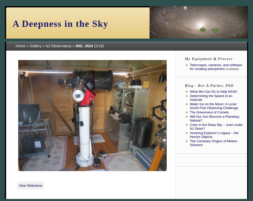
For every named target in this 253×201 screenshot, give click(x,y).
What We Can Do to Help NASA (213, 91)
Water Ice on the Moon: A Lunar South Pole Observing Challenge (214, 106)
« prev (203, 30)
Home (21, 46)
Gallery (35, 46)
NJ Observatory (58, 46)
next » (215, 30)
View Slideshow (30, 185)
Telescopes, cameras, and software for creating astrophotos (216, 67)
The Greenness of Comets (209, 112)
